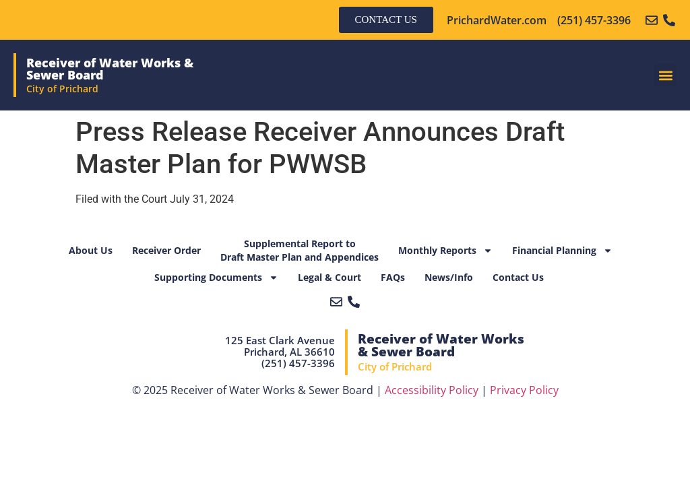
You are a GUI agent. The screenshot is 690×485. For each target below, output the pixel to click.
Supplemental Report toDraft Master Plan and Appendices (299, 250)
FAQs (393, 277)
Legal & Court (329, 277)
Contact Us (518, 277)
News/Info (449, 277)
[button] (665, 75)
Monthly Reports (445, 250)
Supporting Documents (216, 277)
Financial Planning (562, 250)
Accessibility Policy (431, 390)
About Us (91, 250)
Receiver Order (166, 250)
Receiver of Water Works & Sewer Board (109, 69)
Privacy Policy (524, 390)
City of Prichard (62, 88)
